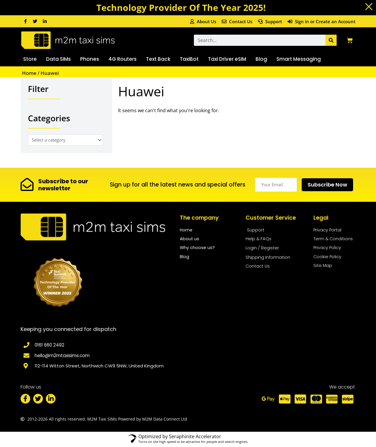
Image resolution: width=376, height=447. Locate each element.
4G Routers (122, 59)
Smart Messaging (298, 59)
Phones (89, 59)
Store (30, 59)
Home (29, 73)
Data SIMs (58, 59)
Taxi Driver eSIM (227, 59)
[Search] (331, 40)
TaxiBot (189, 59)
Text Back (158, 59)
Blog (261, 59)
